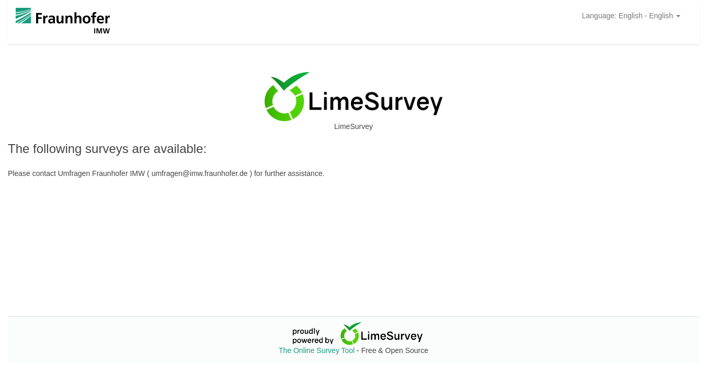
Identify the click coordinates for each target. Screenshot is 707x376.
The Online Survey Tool (318, 350)
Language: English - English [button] (631, 15)
